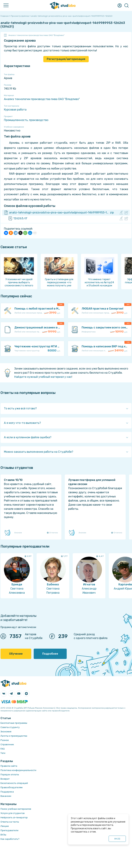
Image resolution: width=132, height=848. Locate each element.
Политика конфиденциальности (18, 770)
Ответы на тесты (10, 822)
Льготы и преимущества (14, 736)
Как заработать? (10, 839)
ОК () (117, 839)
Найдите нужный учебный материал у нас (43, 376)
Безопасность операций (14, 783)
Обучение (16, 653)
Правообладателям (12, 787)
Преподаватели (9, 830)
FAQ (3, 748)
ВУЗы (3, 834)
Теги (3, 753)
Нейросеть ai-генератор (14, 817)
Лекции (5, 826)
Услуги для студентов (13, 813)
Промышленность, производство (26, 120)
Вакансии (6, 796)
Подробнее (50, 653)
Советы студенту (10, 727)
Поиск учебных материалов (16, 809)
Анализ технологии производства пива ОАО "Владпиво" (36, 35)
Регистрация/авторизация (66, 59)
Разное (5, 740)
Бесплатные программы (14, 723)
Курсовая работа (15, 109)
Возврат (5, 779)
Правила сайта (9, 766)
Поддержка (7, 791)
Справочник (7, 744)
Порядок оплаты (10, 774)
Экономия (6, 731)
